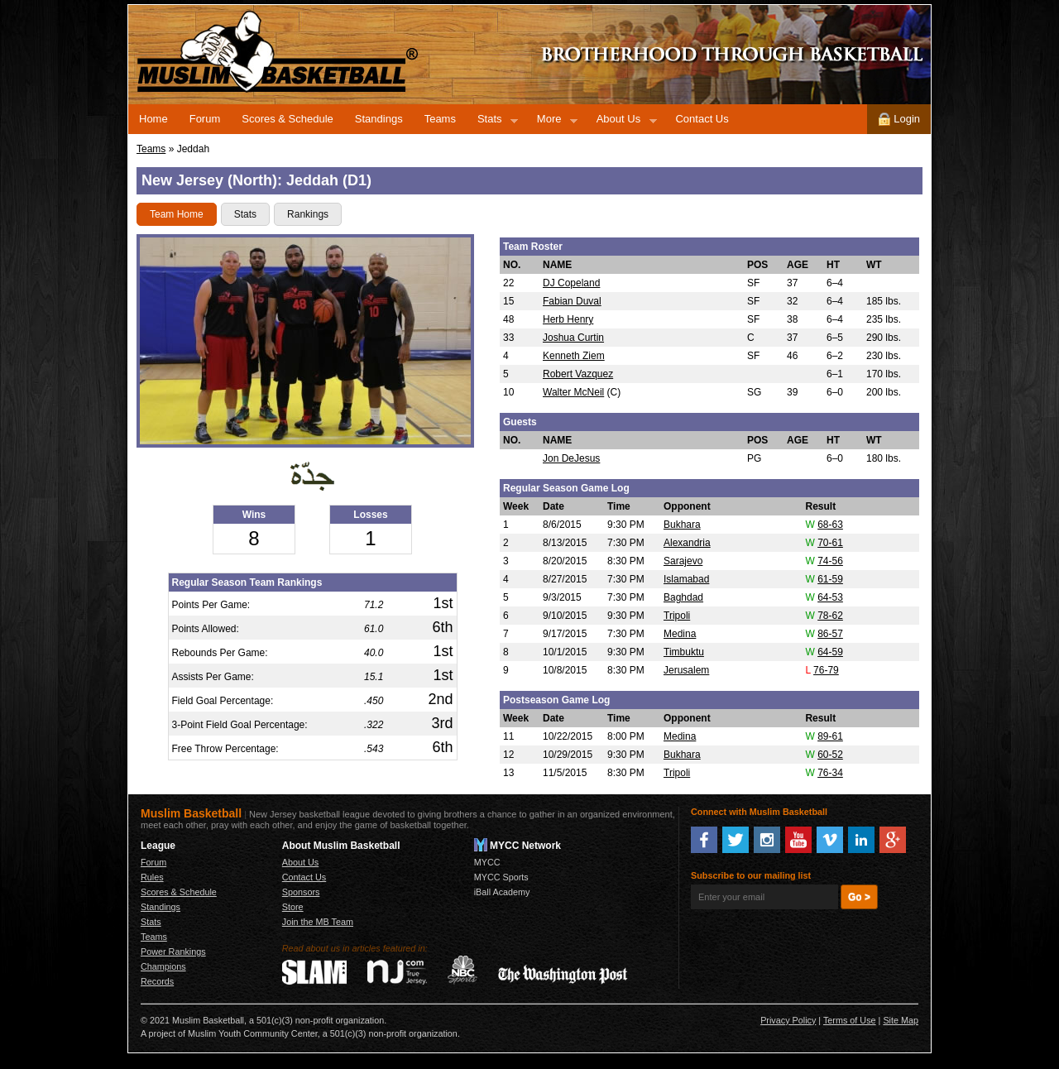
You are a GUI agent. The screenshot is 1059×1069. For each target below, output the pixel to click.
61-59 (830, 579)
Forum (205, 119)
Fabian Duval (572, 301)
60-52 (830, 754)
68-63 (830, 524)
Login (899, 119)
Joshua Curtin (573, 337)
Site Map (900, 1020)
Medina (680, 634)
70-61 (830, 543)
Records (157, 981)
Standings (379, 119)
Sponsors (301, 892)
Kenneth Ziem (574, 356)
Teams (440, 119)
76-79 (826, 670)
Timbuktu (684, 652)
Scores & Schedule (287, 119)
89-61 (830, 736)
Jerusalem (686, 670)
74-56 (830, 561)
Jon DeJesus (571, 458)
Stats (492, 122)
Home (153, 119)
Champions (163, 966)
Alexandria (687, 543)
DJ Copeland (571, 283)
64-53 (830, 597)
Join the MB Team (317, 922)
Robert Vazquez (578, 374)
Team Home (177, 214)
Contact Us (701, 119)
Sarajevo (683, 561)
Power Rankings (173, 951)
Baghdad (683, 597)
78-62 (830, 615)
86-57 (830, 634)
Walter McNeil (573, 392)
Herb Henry (568, 319)
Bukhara (682, 524)
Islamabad (686, 579)
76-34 (830, 773)
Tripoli (677, 615)
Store (293, 907)
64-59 (830, 652)
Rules (152, 877)
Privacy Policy (788, 1020)
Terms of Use (849, 1020)
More (551, 122)
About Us (621, 122)
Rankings (307, 214)
